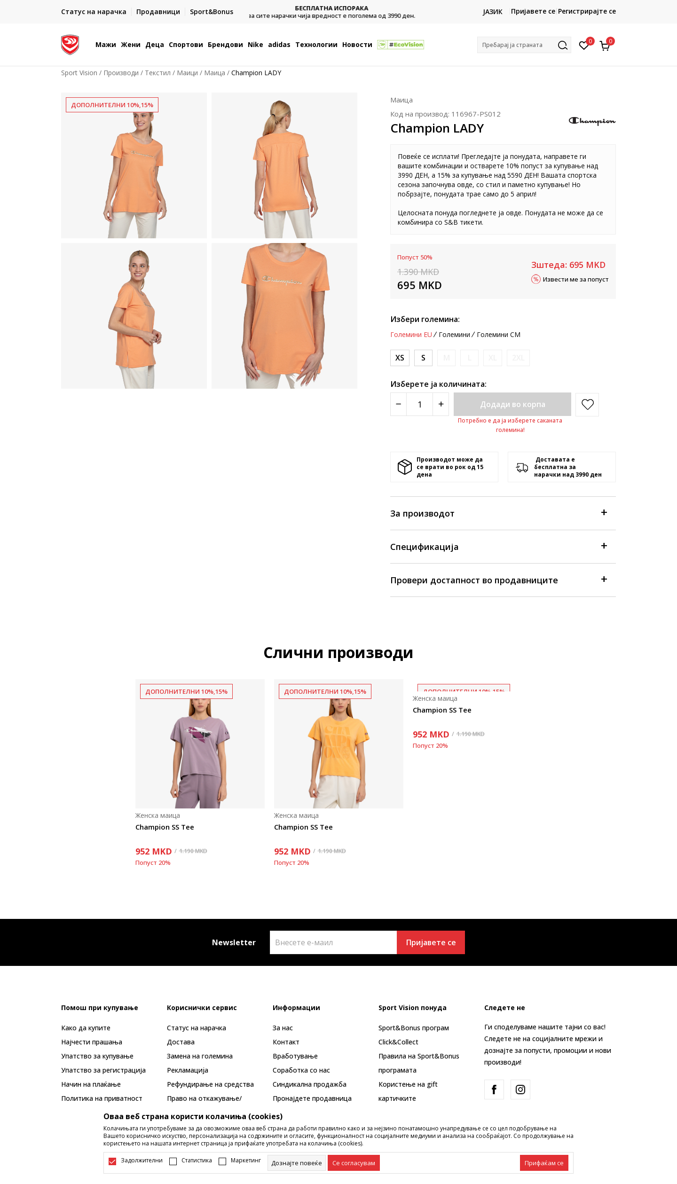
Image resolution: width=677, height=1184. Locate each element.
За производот (498, 512)
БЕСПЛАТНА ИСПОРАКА (338, 8)
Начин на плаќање (91, 1084)
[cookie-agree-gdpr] (354, 1163)
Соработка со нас (301, 1070)
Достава (181, 1041)
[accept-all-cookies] (544, 1163)
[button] (524, 45)
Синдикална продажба (309, 1084)
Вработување (295, 1055)
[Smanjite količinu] (398, 404)
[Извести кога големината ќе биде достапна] (446, 358)
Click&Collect (398, 1041)
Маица (214, 72)
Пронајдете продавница (312, 1098)
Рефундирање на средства (210, 1084)
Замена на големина (200, 1055)
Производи (121, 72)
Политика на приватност (101, 1098)
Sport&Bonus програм (413, 1027)
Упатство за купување (97, 1055)
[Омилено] (584, 45)
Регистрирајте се (587, 11)
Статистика (196, 1160)
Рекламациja (187, 1070)
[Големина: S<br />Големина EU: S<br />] (423, 358)
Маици (187, 72)
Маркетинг (246, 1160)
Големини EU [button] (411, 334)
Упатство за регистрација (103, 1070)
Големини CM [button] (498, 334)
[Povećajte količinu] (441, 404)
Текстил (158, 72)
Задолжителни (142, 1160)
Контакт (286, 1041)
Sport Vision (79, 72)
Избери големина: (425, 319)
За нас (283, 1027)
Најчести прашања (91, 1041)
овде (464, 184)
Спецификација (498, 546)
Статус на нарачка (196, 1027)
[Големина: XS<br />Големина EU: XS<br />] (399, 358)
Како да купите (85, 1027)
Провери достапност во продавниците (498, 579)
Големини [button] (454, 334)
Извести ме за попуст (576, 278)
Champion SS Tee (164, 826)
